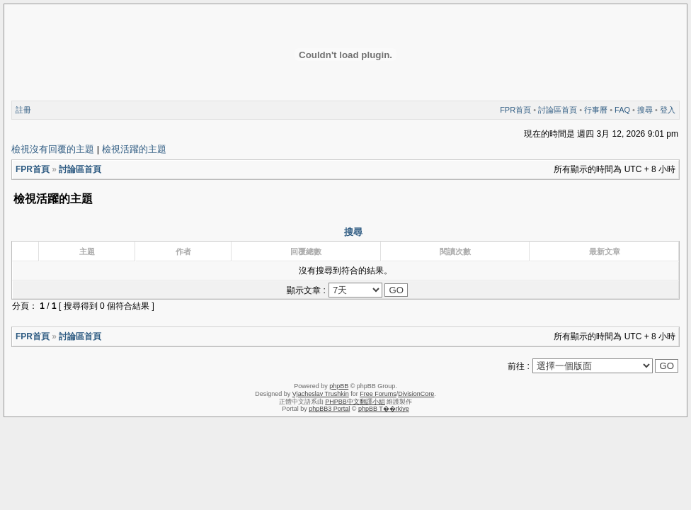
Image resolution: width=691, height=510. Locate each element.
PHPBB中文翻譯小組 (355, 401)
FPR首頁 (515, 110)
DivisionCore (416, 393)
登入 (667, 110)
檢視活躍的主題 (134, 149)
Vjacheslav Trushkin (320, 393)
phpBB (338, 386)
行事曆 (595, 110)
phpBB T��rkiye (383, 408)
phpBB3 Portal (329, 408)
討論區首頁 (557, 110)
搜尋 (645, 110)
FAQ (622, 110)
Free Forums (378, 393)
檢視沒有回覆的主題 (52, 149)
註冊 (23, 110)
